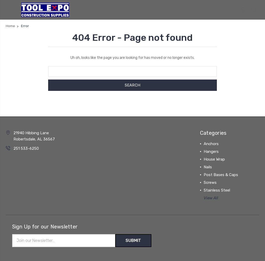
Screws (210, 182)
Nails (208, 167)
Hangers (211, 151)
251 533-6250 (26, 148)
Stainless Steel (217, 190)
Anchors (211, 143)
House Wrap (214, 159)
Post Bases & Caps (221, 174)
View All (211, 198)
